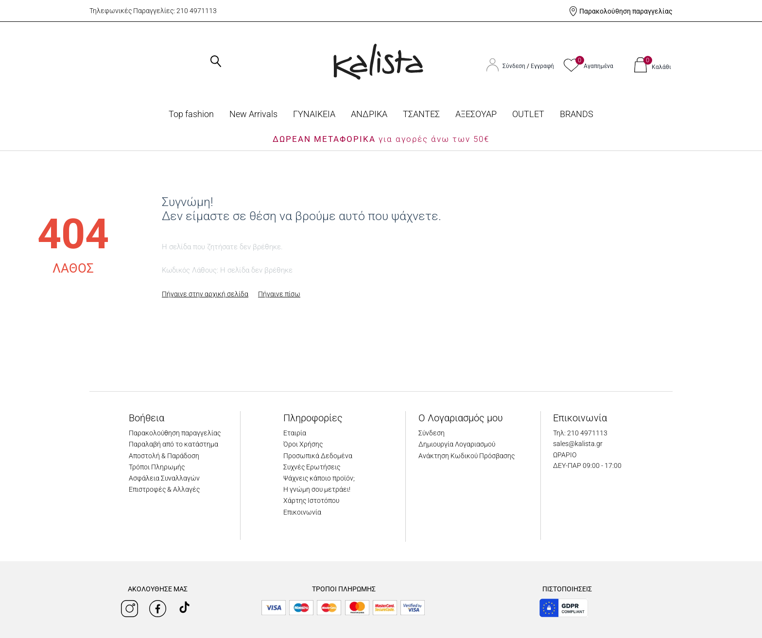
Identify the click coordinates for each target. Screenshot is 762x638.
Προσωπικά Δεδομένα (317, 456)
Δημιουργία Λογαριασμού (456, 444)
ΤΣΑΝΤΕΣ (421, 114)
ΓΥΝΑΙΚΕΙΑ (314, 114)
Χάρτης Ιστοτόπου (311, 500)
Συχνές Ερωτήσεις (311, 467)
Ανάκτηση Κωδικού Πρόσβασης (466, 456)
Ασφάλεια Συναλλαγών (164, 478)
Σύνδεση (514, 66)
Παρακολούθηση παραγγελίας (626, 11)
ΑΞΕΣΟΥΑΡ (476, 114)
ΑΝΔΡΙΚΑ (369, 114)
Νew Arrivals (253, 114)
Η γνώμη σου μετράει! (316, 489)
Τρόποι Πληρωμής (157, 467)
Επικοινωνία (302, 512)
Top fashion (191, 114)
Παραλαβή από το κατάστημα (173, 444)
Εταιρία (294, 433)
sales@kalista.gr (578, 444)
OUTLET (528, 114)
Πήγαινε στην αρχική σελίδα (205, 294)
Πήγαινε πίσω (279, 294)
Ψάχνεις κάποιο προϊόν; (319, 478)
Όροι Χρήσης (303, 444)
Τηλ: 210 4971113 (580, 433)
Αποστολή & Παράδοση (164, 456)
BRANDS (576, 114)
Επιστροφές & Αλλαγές (164, 489)
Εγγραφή (542, 66)
